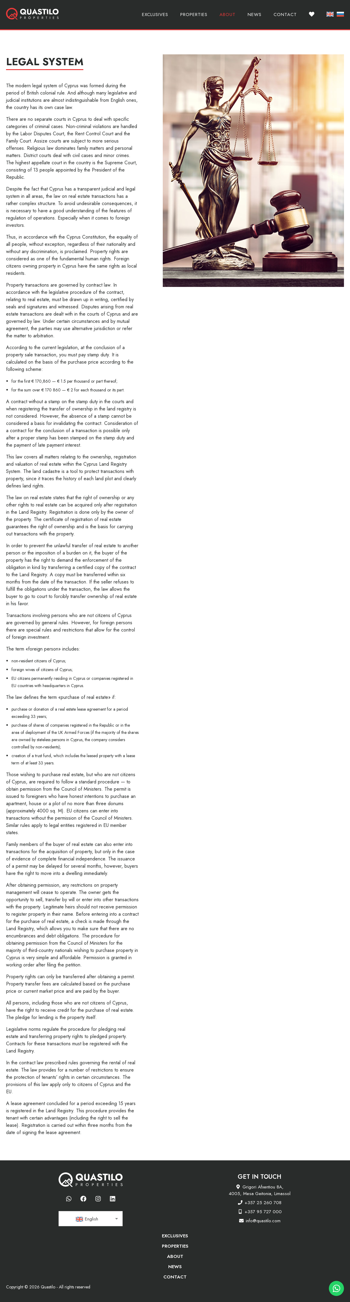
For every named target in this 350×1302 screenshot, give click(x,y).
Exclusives (155, 14)
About (228, 14)
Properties (193, 14)
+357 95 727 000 (263, 1211)
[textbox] (90, 1219)
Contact (285, 14)
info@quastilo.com (263, 1220)
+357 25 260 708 (263, 1202)
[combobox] (91, 1218)
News (255, 14)
